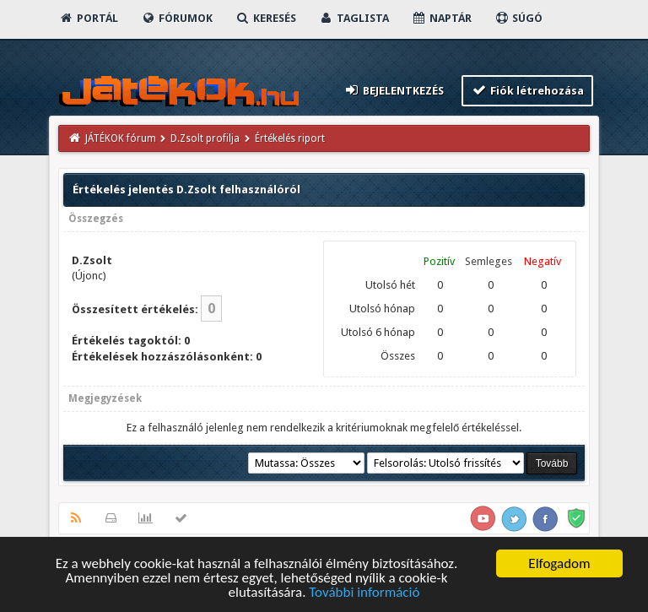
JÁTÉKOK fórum (120, 138)
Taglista (354, 18)
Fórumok (177, 18)
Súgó (518, 18)
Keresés (265, 18)
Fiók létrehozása (528, 90)
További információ (364, 595)
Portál (88, 18)
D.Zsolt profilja (205, 138)
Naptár (442, 18)
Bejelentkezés (393, 90)
